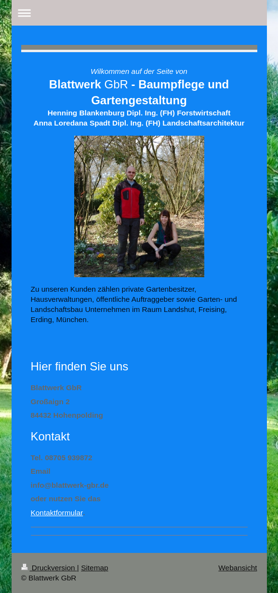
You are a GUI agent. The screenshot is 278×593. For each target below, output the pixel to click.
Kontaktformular (57, 512)
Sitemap (94, 568)
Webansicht (237, 568)
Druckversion (49, 568)
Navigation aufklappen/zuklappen (139, 12)
